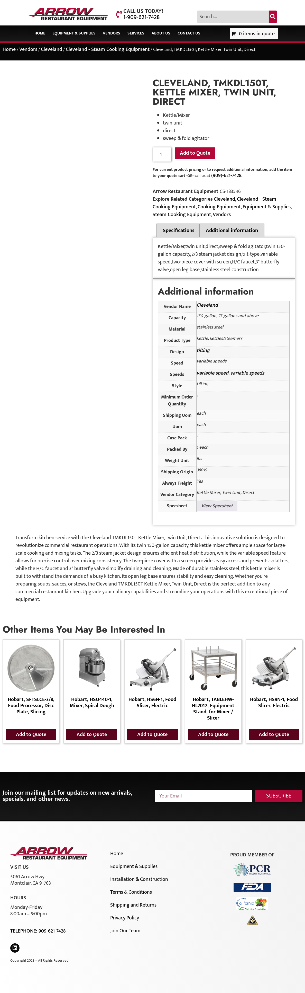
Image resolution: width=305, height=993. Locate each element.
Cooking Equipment (219, 206)
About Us (161, 33)
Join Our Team (125, 930)
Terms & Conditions (131, 892)
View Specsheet (217, 506)
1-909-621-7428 (141, 17)
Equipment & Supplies (74, 33)
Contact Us (189, 33)
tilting (203, 350)
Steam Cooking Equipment (182, 214)
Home (39, 33)
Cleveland (51, 49)
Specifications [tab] (179, 230)
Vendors (111, 33)
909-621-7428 (52, 931)
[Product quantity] (162, 154)
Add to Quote (195, 153)
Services (135, 33)
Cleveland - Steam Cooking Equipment (108, 49)
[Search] (273, 17)
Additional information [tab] (232, 230)
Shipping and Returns (133, 905)
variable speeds (247, 373)
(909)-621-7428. (226, 175)
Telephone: (24, 931)
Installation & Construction (139, 879)
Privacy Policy (124, 918)
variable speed (212, 373)
